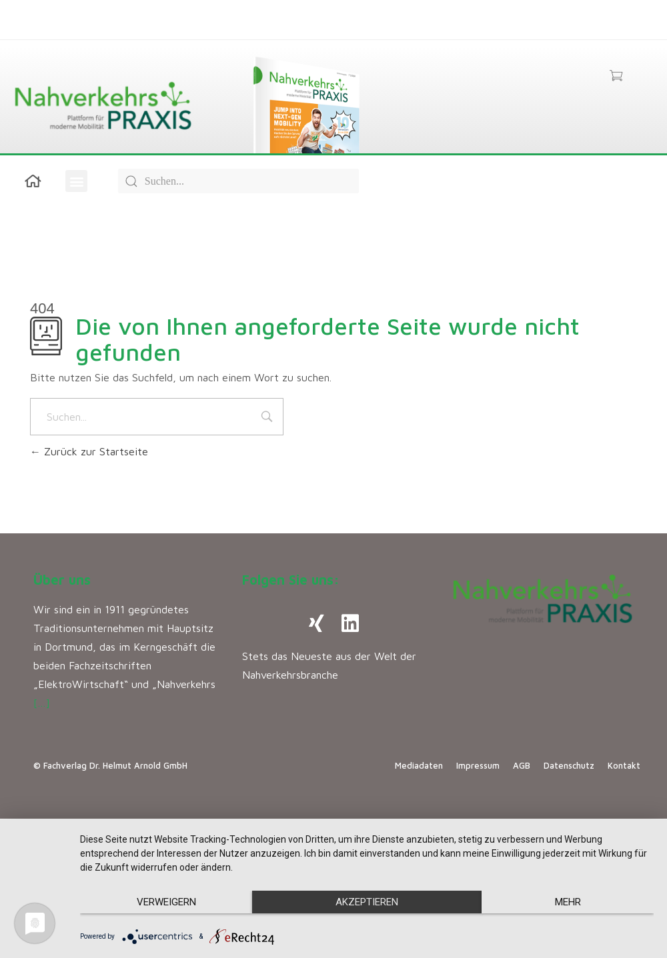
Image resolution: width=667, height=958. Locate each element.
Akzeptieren (367, 902)
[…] (41, 703)
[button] (76, 181)
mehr (568, 902)
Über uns (62, 579)
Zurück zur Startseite (89, 451)
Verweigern (166, 902)
